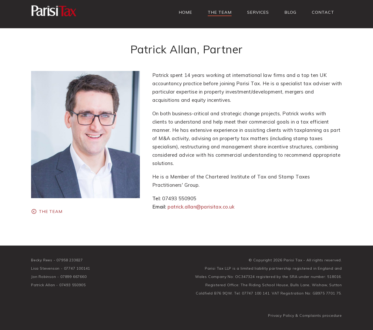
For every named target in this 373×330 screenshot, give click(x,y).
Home (185, 12)
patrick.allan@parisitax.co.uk (201, 207)
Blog (290, 12)
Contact (323, 12)
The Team (220, 12)
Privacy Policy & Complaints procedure (305, 315)
